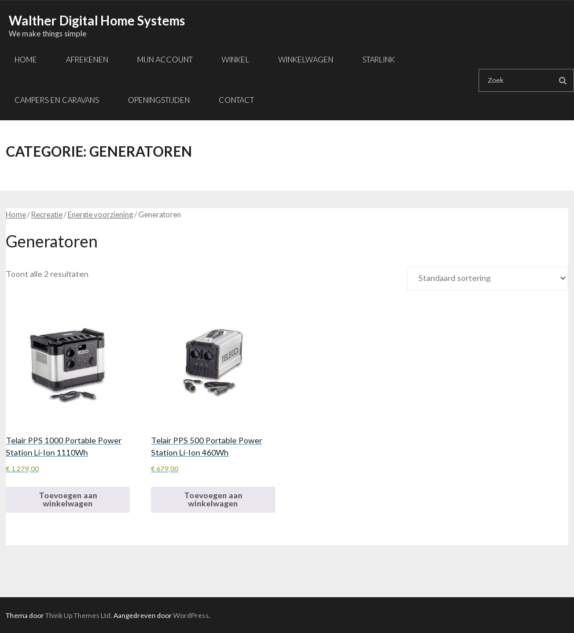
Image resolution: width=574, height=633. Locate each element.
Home (16, 214)
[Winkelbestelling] (487, 278)
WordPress (191, 615)
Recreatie (46, 214)
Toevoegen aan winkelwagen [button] (68, 499)
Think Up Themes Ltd (78, 615)
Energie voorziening (100, 214)
